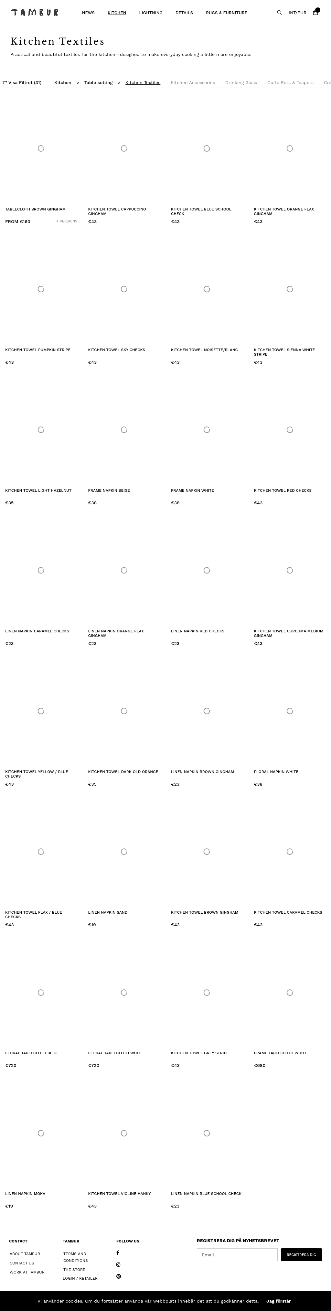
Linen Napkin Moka (25, 1193)
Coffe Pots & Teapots (290, 82)
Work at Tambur (27, 1272)
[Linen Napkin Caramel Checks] (41, 570)
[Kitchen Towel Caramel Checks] (290, 852)
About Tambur (25, 1254)
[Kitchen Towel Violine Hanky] (124, 1133)
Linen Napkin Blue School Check (206, 1193)
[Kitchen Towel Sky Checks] (124, 289)
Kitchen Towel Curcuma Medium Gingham (289, 633)
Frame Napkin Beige (109, 490)
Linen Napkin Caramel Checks (37, 631)
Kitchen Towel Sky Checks (116, 350)
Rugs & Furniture (226, 12)
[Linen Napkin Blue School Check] (207, 1133)
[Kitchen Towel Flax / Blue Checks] (41, 852)
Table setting (98, 82)
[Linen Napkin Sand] (124, 852)
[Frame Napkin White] (207, 430)
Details (184, 12)
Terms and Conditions (75, 1257)
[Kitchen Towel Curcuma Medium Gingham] (290, 570)
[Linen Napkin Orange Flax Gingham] (124, 570)
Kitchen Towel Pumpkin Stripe (37, 350)
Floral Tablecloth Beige (32, 1053)
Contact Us (22, 1263)
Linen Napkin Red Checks (197, 631)
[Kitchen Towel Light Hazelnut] (41, 430)
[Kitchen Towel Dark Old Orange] (124, 711)
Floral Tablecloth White (115, 1053)
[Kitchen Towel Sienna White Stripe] (290, 289)
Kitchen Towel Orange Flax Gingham (284, 211)
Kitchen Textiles (142, 82)
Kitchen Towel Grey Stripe (200, 1053)
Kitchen (117, 12)
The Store (74, 1269)
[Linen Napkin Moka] (41, 1133)
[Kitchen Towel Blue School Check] (207, 148)
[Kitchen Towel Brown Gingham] (207, 852)
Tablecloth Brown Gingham (35, 209)
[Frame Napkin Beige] (124, 430)
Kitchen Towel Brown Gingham (204, 912)
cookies (74, 1301)
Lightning (151, 12)
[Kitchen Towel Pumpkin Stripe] (41, 289)
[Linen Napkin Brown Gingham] (207, 711)
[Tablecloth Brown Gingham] (41, 148)
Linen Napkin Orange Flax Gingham (116, 633)
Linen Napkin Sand (108, 912)
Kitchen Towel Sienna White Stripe (284, 352)
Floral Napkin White (276, 771)
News (88, 12)
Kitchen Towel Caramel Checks (288, 912)
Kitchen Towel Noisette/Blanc (204, 350)
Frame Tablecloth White (280, 1053)
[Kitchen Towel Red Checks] (290, 430)
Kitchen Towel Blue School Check (201, 211)
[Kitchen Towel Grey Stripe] (207, 992)
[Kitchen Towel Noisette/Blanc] (207, 289)
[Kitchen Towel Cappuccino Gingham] (124, 148)
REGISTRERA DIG (301, 1255)
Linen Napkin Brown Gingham (202, 771)
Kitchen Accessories (193, 82)
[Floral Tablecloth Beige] (41, 992)
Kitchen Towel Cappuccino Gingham (117, 211)
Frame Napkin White (192, 490)
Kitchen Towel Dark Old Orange (123, 771)
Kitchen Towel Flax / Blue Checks (33, 914)
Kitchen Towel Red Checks (283, 490)
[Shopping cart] (315, 12)
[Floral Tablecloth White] (124, 992)
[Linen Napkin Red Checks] (207, 570)
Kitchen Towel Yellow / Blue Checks (36, 774)
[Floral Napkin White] (290, 711)
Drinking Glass (241, 82)
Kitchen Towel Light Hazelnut (38, 490)
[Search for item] (279, 12)
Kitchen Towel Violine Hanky (119, 1193)
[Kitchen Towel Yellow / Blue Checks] (41, 711)
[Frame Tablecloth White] (290, 992)
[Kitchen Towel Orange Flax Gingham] (290, 148)
